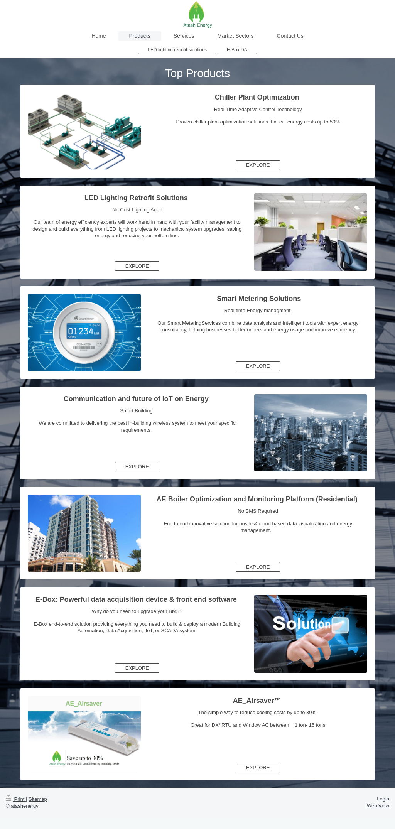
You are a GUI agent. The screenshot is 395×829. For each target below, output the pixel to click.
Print (16, 799)
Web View (378, 806)
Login (383, 799)
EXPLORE (258, 165)
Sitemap (38, 799)
